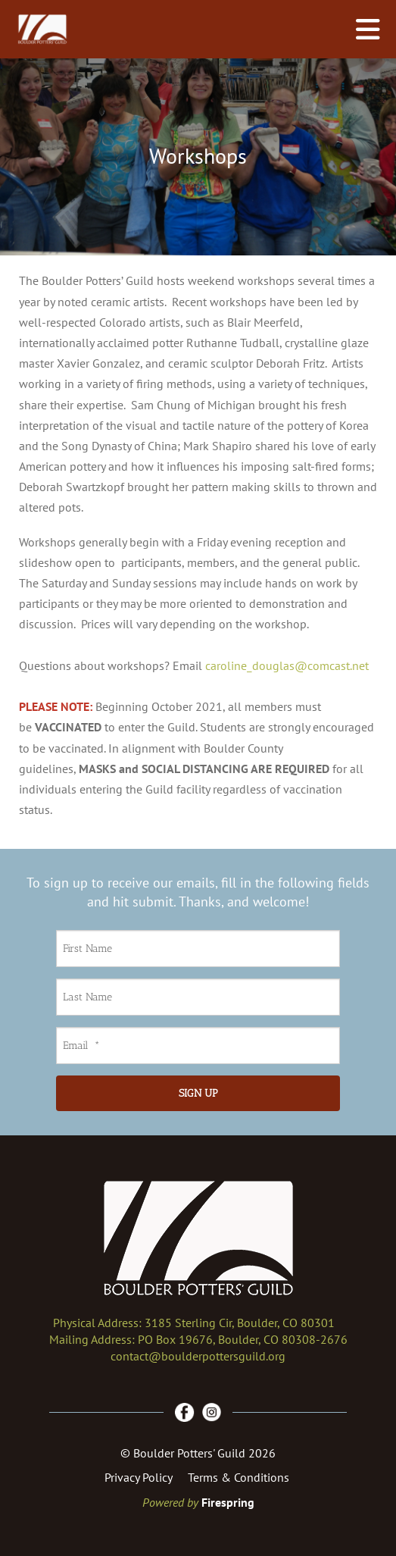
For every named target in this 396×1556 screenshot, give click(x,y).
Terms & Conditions (238, 1477)
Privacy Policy (138, 1477)
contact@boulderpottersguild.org (198, 1355)
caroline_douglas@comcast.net (287, 665)
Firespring (227, 1502)
